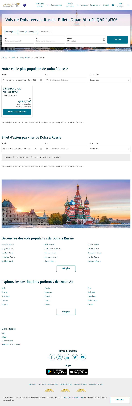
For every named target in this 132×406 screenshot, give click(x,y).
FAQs (3, 333)
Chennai (4, 292)
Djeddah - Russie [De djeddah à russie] (7, 261)
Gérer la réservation (73, 5)
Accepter (120, 400)
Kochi (4, 288)
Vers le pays (32, 384)
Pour (47, 75)
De (6, 38)
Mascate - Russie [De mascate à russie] (8, 245)
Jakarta (47, 304)
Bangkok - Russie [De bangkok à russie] (8, 249)
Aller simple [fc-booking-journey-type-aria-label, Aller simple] (9, 32)
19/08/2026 (71, 41)
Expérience (96, 5)
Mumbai (47, 288)
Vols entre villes (52, 384)
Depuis (4, 75)
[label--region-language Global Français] (120, 5)
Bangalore (48, 292)
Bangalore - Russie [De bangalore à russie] (8, 257)
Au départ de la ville (80, 384)
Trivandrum (92, 296)
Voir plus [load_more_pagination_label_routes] (66, 268)
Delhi (89, 288)
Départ (69, 38)
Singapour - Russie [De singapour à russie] (94, 261)
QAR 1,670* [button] (107, 20)
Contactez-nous (7, 341)
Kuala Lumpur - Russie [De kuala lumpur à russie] (52, 249)
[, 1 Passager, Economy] (26, 32)
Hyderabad (5, 296)
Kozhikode (91, 292)
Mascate (47, 296)
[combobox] (19, 41)
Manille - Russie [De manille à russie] (93, 257)
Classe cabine (93, 75)
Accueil (4, 57)
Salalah (90, 304)
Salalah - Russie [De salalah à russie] (93, 249)
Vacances (84, 5)
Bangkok (5, 304)
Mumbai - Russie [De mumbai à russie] (7, 253)
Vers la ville (42, 384)
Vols (13, 57)
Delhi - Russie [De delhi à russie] (49, 245)
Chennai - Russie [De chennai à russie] (50, 253)
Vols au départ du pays (96, 384)
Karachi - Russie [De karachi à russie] (93, 245)
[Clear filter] (41, 80)
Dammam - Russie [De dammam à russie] (50, 257)
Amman (47, 300)
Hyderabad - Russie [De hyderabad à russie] (94, 253)
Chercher (118, 40)
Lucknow (5, 300)
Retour (4, 337)
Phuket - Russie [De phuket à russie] (49, 261)
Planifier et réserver (43, 5)
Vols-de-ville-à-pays (66, 384)
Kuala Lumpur (93, 300)
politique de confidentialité (73, 397)
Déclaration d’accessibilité (11, 345)
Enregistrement (56, 5)
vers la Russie (25, 57)
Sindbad (106, 5)
